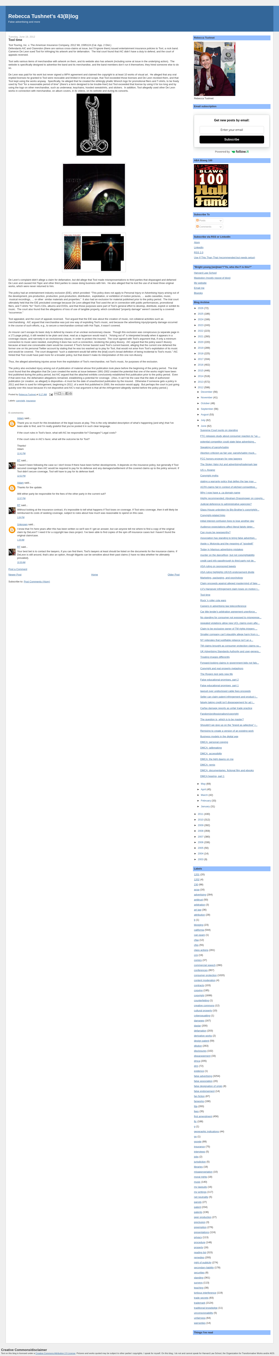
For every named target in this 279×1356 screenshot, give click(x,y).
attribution (199, 914)
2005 (201, 847)
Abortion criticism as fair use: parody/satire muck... (228, 452)
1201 (197, 874)
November (207, 397)
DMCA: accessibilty (211, 753)
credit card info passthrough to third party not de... (228, 560)
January (206, 806)
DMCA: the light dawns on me (217, 759)
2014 (201, 376)
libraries (198, 1166)
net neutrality (201, 1197)
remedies (199, 1257)
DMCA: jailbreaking (211, 747)
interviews (199, 1151)
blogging (198, 924)
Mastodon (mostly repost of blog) (212, 277)
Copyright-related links (212, 515)
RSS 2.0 (198, 252)
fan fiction (199, 1096)
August (205, 414)
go (195, 1136)
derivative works (203, 1035)
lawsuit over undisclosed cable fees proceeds (225, 691)
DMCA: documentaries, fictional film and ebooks (227, 770)
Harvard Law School (205, 272)
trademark (199, 1302)
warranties (200, 1322)
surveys (198, 1282)
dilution (198, 1045)
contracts (199, 985)
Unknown (22, 524)
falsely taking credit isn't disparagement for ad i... (227, 702)
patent (197, 1207)
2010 (201, 819)
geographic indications (206, 1131)
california (199, 929)
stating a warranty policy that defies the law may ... (228, 481)
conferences (201, 970)
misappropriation (203, 1171)
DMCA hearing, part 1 (212, 776)
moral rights (200, 1176)
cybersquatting (202, 1015)
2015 (201, 370)
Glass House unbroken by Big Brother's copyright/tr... (229, 509)
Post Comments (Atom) (37, 581)
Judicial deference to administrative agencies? (226, 504)
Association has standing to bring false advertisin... (228, 538)
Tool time (205, 594)
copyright (20, 400)
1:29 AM (20, 540)
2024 (201, 319)
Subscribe (231, 139)
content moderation (204, 980)
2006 (201, 842)
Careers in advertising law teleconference (223, 606)
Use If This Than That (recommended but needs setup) (224, 257)
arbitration (199, 904)
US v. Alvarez (207, 469)
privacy (198, 1237)
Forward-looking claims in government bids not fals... (229, 662)
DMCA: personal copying (214, 742)
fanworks (199, 1101)
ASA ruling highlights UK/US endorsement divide (227, 572)
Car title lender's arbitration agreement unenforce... (228, 611)
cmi (196, 955)
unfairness (200, 1317)
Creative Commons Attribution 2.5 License (55, 1353)
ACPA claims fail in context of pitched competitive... (228, 487)
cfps (196, 945)
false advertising (203, 1076)
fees (196, 1111)
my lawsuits (200, 1186)
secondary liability (204, 1267)
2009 (201, 825)
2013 (201, 381)
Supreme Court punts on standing (219, 430)
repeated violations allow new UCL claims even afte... (230, 623)
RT (18, 460)
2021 (201, 336)
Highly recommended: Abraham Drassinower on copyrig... (232, 498)
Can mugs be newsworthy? (215, 532)
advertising (200, 894)
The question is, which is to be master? (222, 719)
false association (203, 1081)
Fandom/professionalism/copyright (219, 713)
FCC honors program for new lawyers (221, 458)
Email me (199, 287)
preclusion (199, 1222)
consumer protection (205, 975)
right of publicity (202, 1262)
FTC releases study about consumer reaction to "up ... (230, 436)
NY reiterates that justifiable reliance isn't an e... (226, 640)
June (204, 425)
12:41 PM (21, 453)
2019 (201, 347)
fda (195, 1106)
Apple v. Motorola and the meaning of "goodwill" (226, 543)
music (197, 1181)
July (203, 420)
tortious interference (205, 1292)
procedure (199, 1242)
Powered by (232, 151)
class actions (201, 950)
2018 (201, 353)
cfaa (196, 940)
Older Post (174, 574)
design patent (201, 1040)
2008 (201, 830)
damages (199, 1020)
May (203, 783)
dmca (197, 1060)
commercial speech (205, 965)
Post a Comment (18, 569)
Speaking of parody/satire (214, 447)
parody (198, 1202)
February (206, 800)
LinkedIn (198, 247)
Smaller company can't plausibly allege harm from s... (230, 634)
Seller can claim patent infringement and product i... (229, 696)
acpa (196, 889)
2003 (201, 859)
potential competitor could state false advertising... (228, 441)
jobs (196, 1156)
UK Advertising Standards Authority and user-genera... (230, 651)
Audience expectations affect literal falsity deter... (227, 526)
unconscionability (203, 1312)
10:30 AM (21, 562)
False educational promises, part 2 (219, 679)
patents (198, 1212)
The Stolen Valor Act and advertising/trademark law (228, 464)
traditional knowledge (206, 1307)
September (207, 408)
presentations (201, 1232)
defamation (200, 1030)
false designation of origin (208, 1086)
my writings (200, 1191)
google (197, 1141)
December (207, 391)
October (206, 403)
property (198, 1247)
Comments (203, 226)
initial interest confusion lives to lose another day (227, 520)
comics (198, 960)
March (205, 795)
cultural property (203, 1010)
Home (94, 574)
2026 (201, 308)
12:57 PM (21, 498)
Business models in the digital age (219, 736)
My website (200, 282)
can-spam (199, 934)
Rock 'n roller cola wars (213, 600)
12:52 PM (21, 476)
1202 (197, 879)
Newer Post (15, 574)
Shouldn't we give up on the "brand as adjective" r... (229, 725)
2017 (201, 359)
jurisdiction (200, 1161)
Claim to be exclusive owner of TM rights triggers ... (228, 628)
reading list (200, 1252)
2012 (201, 387)
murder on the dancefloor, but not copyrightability (227, 555)
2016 (201, 364)
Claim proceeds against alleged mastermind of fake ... (230, 583)
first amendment (203, 1116)
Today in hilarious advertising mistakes (221, 549)
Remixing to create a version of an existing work (227, 730)
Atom (197, 242)
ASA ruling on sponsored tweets (218, 566)
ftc (195, 1121)
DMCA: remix (207, 764)
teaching (198, 1287)
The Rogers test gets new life (216, 674)
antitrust (198, 899)
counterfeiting (201, 1000)
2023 (201, 325)
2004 (201, 853)
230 (196, 884)
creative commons (204, 1005)
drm (196, 1065)
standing (198, 1277)
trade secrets (201, 1297)
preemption (200, 1227)
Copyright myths (209, 475)
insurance (31, 400)
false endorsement (204, 1091)
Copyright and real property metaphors (221, 668)
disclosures (200, 1050)
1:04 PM (21, 517)
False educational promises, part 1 (219, 685)
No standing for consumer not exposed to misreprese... (231, 617)
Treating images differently (215, 657)
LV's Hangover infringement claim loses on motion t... (229, 588)
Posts (201, 220)
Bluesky (198, 293)
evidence (199, 1071)
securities (199, 1272)
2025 (201, 313)
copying (198, 990)
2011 (201, 814)
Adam (20, 418)
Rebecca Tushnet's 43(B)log (43, 16)
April (204, 789)
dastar (197, 1025)
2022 (201, 330)
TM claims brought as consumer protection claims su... (230, 645)
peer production (202, 1217)
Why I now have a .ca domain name (220, 492)
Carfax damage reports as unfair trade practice (226, 708)
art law (197, 909)
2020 (201, 342)
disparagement (202, 1055)
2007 (201, 836)
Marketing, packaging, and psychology (221, 577)
